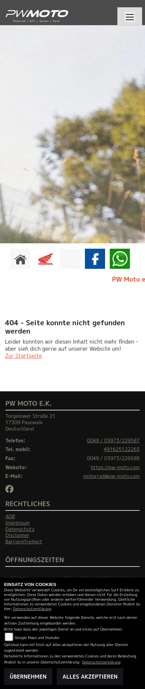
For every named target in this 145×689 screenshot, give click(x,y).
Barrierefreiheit (23, 541)
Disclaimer (17, 535)
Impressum (17, 523)
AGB (10, 516)
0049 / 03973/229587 (113, 440)
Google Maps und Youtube (37, 637)
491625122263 (122, 449)
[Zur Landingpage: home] (20, 259)
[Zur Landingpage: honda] (45, 259)
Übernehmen (28, 676)
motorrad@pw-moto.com (111, 476)
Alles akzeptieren (89, 676)
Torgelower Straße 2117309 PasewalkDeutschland (30, 422)
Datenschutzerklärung (32, 608)
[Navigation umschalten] (129, 17)
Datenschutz (20, 529)
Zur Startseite (23, 355)
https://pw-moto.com (115, 467)
